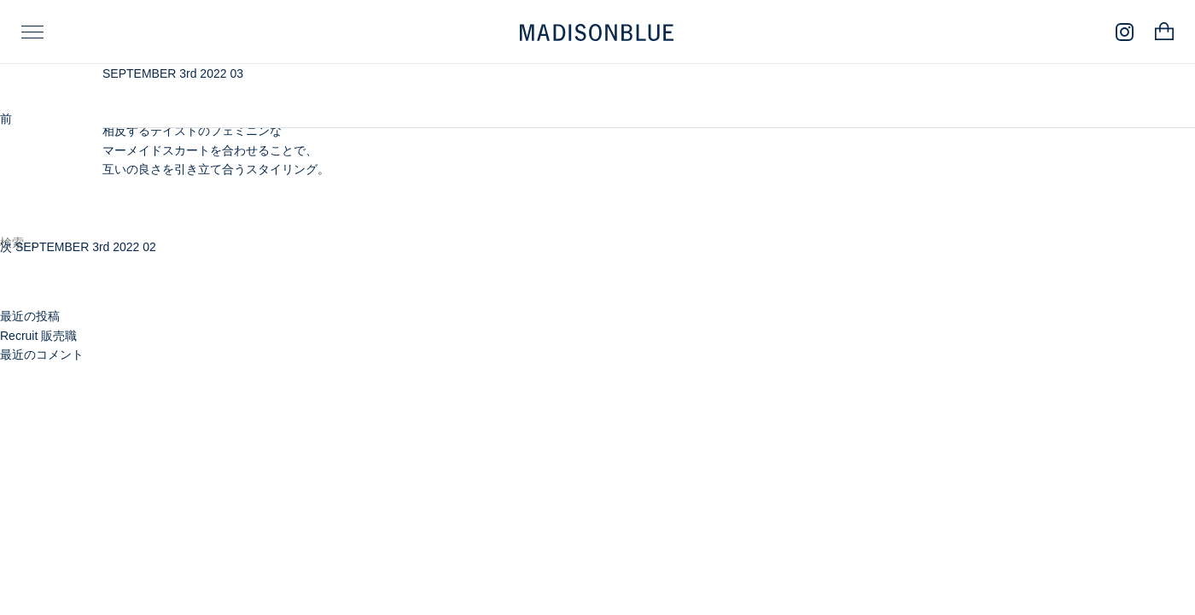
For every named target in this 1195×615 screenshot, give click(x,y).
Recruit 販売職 (38, 336)
